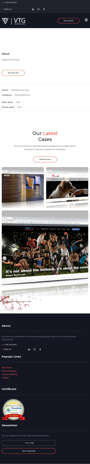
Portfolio (5, 378)
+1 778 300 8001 (10, 2)
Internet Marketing (9, 374)
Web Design (7, 367)
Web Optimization (9, 371)
